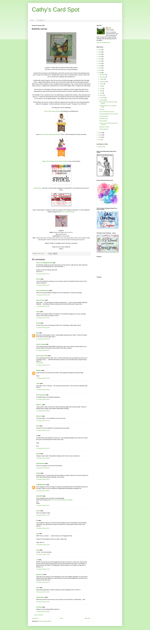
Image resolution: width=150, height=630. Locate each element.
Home (32, 20)
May (101, 90)
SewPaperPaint (40, 463)
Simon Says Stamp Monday (52, 111)
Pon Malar (39, 607)
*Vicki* (38, 311)
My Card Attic (39, 363)
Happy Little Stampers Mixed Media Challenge (55, 161)
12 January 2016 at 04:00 (43, 458)
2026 (99, 49)
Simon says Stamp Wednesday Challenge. (61, 500)
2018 (99, 68)
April (101, 93)
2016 (99, 72)
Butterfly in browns (104, 127)
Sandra (38, 473)
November (103, 77)
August (102, 84)
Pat (37, 520)
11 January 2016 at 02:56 (43, 306)
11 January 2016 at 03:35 (43, 327)
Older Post (87, 618)
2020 (99, 63)
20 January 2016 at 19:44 (43, 592)
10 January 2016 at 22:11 (43, 274)
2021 (99, 61)
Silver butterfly (103, 121)
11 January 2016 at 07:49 (43, 378)
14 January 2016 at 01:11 (43, 528)
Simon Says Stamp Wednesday (51, 134)
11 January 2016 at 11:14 (43, 420)
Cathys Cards (101, 146)
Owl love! (102, 109)
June (101, 88)
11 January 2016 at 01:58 (43, 295)
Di (36, 435)
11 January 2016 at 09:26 (43, 411)
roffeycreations (40, 597)
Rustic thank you (104, 129)
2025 (99, 52)
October (102, 79)
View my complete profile (103, 42)
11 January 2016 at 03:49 (43, 339)
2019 (99, 65)
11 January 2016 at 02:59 (43, 317)
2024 (99, 54)
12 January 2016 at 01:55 (43, 448)
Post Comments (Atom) (45, 621)
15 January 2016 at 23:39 (43, 554)
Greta (37, 426)
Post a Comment (38, 615)
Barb (37, 333)
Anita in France (40, 300)
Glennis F (39, 416)
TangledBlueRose (41, 484)
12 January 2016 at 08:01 (43, 479)
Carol (37, 587)
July (101, 86)
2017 (99, 70)
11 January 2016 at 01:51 (43, 285)
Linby (37, 550)
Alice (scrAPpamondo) (42, 290)
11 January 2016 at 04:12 (43, 350)
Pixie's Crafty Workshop (68, 211)
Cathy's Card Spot (55, 9)
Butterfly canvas (104, 118)
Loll (37, 559)
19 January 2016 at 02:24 (43, 582)
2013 (99, 137)
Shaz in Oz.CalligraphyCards (44, 262)
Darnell (38, 323)
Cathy (109, 28)
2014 (99, 135)
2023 (99, 56)
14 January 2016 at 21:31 (43, 544)
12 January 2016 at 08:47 (43, 490)
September (103, 81)
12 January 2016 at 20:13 (43, 505)
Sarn (37, 533)
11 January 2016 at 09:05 (43, 389)
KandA (38, 453)
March (101, 95)
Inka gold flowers (104, 116)
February (102, 97)
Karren (38, 510)
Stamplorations (37, 188)
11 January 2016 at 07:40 (43, 365)
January (102, 100)
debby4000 (39, 496)
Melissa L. (39, 404)
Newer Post (35, 618)
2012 (99, 139)
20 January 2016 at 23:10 (43, 601)
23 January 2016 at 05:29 (43, 611)
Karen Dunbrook (40, 395)
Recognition (40, 20)
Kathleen (38, 370)
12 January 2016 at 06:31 (43, 468)
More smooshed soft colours (107, 111)
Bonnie (38, 279)
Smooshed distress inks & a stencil (109, 114)
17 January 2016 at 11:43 (43, 569)
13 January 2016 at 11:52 (43, 515)
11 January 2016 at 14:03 (43, 430)
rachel (38, 383)
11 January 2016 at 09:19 (43, 399)
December (103, 74)
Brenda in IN (39, 574)
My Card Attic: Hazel (42, 355)
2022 (99, 59)
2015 (99, 132)
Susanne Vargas (40, 344)
